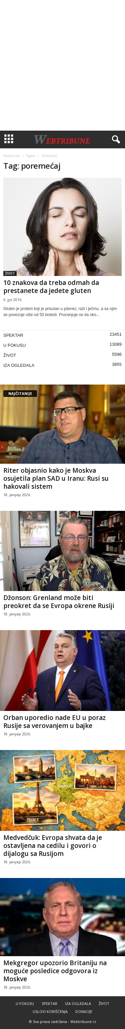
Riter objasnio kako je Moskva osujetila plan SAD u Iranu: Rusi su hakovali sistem (56, 478)
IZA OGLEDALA (18, 365)
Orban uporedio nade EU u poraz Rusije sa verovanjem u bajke (54, 721)
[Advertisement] (62, 65)
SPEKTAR (13, 335)
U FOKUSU (14, 345)
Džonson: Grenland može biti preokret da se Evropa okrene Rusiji (58, 601)
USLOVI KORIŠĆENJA (50, 1011)
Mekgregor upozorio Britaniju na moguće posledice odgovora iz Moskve (55, 971)
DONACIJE (83, 1011)
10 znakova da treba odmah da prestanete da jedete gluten (51, 286)
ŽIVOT (10, 273)
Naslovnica (11, 155)
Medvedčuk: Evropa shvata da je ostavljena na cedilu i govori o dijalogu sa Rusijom (52, 845)
